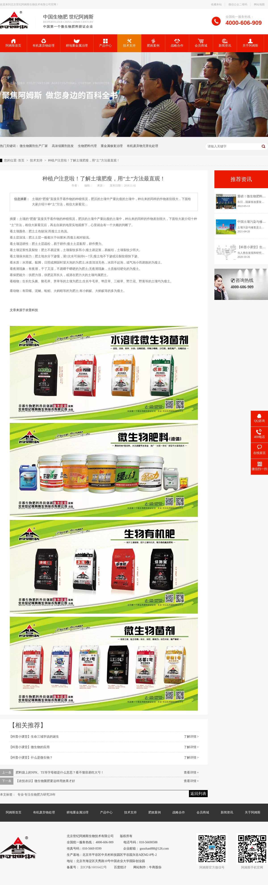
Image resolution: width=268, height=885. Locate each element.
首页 (21, 160)
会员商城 (201, 43)
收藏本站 (216, 4)
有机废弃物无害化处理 (142, 146)
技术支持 (129, 43)
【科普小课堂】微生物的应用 (29, 747)
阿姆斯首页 (13, 43)
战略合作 (177, 43)
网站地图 (259, 4)
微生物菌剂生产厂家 (34, 146)
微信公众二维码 (237, 4)
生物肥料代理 (87, 146)
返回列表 (198, 793)
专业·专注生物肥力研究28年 (36, 794)
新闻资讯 (225, 43)
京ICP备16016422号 (93, 867)
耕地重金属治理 (77, 43)
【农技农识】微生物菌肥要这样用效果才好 (45, 781)
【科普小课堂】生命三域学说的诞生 (34, 736)
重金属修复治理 (112, 146)
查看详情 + (191, 772)
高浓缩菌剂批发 (63, 146)
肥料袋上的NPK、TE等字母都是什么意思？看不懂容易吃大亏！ (60, 772)
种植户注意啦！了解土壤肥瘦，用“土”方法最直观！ (83, 160)
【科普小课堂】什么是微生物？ (31, 757)
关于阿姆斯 (250, 43)
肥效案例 (153, 43)
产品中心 (105, 43)
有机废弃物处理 (43, 43)
